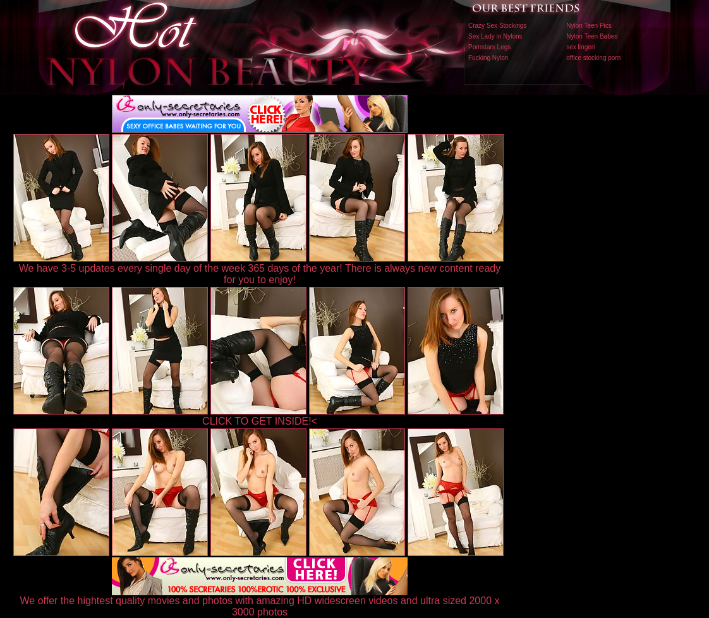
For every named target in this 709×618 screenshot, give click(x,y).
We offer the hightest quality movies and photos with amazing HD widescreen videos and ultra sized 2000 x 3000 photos (260, 601)
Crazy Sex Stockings (497, 25)
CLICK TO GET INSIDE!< (259, 421)
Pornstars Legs (489, 47)
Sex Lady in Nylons (495, 36)
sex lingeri (580, 47)
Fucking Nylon (488, 57)
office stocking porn (593, 57)
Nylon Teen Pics (589, 25)
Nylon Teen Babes (591, 36)
